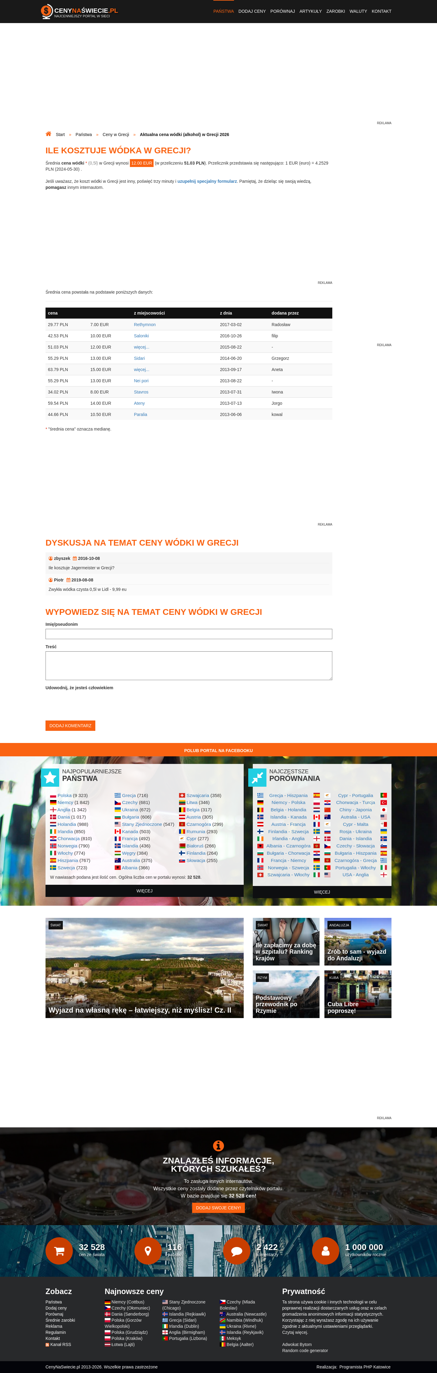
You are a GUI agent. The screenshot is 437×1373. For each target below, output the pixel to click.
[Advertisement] (218, 77)
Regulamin (56, 1332)
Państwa (223, 11)
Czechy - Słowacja (356, 845)
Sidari (139, 358)
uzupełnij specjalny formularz (207, 181)
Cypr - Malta (355, 824)
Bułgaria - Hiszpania (356, 853)
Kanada (130, 831)
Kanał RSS (60, 1344)
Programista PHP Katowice (365, 1366)
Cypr (192, 838)
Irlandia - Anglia (289, 838)
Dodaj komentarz (70, 725)
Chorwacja (69, 838)
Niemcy (65, 802)
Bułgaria (130, 816)
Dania (64, 816)
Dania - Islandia (355, 838)
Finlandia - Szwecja (288, 831)
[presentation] (92, 704)
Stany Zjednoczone (142, 824)
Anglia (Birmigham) (187, 1332)
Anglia (63, 809)
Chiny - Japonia (355, 809)
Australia (131, 860)
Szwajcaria (198, 795)
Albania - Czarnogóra (288, 845)
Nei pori (141, 380)
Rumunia (196, 831)
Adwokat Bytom (297, 1344)
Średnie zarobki (60, 1320)
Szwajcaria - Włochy (288, 874)
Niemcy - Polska (288, 802)
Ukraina (130, 809)
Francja (129, 838)
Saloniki (141, 335)
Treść (51, 646)
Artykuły (311, 11)
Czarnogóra (199, 824)
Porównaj (282, 11)
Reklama (54, 1326)
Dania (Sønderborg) (130, 1314)
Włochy (65, 853)
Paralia (140, 414)
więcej (145, 890)
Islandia (130, 845)
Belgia (193, 809)
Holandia (67, 824)
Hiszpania (68, 860)
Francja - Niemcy (288, 860)
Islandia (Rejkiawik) (187, 1314)
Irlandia (65, 831)
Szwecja (66, 867)
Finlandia (196, 853)
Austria (193, 816)
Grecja (129, 795)
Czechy (129, 802)
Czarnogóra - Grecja (355, 860)
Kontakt (381, 11)
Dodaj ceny (252, 11)
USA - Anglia (356, 874)
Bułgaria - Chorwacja (288, 853)
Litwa (192, 802)
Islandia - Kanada (288, 816)
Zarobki (336, 11)
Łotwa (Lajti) (123, 1344)
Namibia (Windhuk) (245, 1320)
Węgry (128, 853)
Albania (129, 867)
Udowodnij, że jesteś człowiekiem (79, 687)
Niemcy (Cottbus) (128, 1302)
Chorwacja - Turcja (355, 802)
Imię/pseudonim (62, 624)
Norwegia (67, 845)
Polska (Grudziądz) (130, 1332)
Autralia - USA (356, 816)
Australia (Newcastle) (246, 1314)
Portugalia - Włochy (355, 867)
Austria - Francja (288, 824)
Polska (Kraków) (127, 1338)
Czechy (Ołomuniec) (131, 1308)
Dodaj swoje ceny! (218, 1207)
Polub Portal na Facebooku (218, 750)
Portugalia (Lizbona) (188, 1338)
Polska (65, 795)
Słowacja (196, 860)
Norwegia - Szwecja (288, 867)
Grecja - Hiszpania (288, 795)
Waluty (358, 11)
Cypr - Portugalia (355, 795)
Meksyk (234, 1338)
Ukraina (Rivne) (241, 1326)
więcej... (141, 347)
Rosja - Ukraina (356, 831)
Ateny (139, 403)
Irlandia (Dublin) (184, 1326)
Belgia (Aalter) (240, 1344)
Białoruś (195, 845)
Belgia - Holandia (288, 809)
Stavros (141, 392)
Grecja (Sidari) (182, 1320)
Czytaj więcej (294, 1332)
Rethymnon (145, 324)
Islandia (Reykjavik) (245, 1332)
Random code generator (305, 1350)
